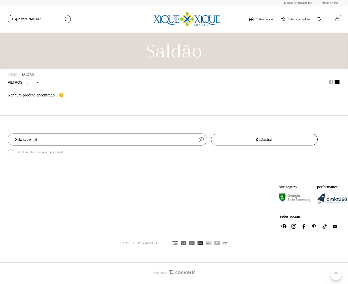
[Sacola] (337, 19)
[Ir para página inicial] (12, 75)
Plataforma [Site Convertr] (174, 273)
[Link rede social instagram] (294, 227)
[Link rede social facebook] (304, 227)
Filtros (15, 83)
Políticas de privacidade (297, 3)
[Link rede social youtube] (335, 227)
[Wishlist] (319, 19)
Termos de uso (329, 3)
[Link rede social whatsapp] (284, 227)
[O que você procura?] (39, 19)
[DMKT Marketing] (332, 204)
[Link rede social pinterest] (314, 227)
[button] (336, 274)
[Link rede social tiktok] (325, 227)
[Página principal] (186, 19)
